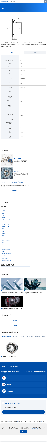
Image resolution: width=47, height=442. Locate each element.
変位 (3, 244)
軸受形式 (4, 210)
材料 (3, 222)
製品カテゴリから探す (13, 421)
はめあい (4, 237)
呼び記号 (4, 215)
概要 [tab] (12, 52)
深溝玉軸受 (39, 421)
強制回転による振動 (6, 249)
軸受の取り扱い (5, 258)
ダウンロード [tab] (35, 52)
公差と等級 (4, 231)
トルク (3, 246)
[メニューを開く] (45, 1)
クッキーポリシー (35, 428)
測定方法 (4, 233)
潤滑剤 (3, 255)
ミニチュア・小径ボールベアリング (29, 421)
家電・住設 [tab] (37, 336)
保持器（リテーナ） (6, 226)
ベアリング (20, 421)
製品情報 (6, 421)
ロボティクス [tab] (22, 336)
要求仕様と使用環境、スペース (8, 219)
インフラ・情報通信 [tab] (6, 336)
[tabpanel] (23, 97)
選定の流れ (4, 217)
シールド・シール (5, 224)
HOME (2, 421)
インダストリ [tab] (30, 336)
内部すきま (4, 235)
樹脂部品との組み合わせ (7, 253)
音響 (3, 251)
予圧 (3, 242)
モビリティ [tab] (15, 336)
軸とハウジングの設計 (6, 240)
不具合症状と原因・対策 (7, 260)
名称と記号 (4, 213)
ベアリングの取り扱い (6, 269)
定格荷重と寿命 (5, 228)
